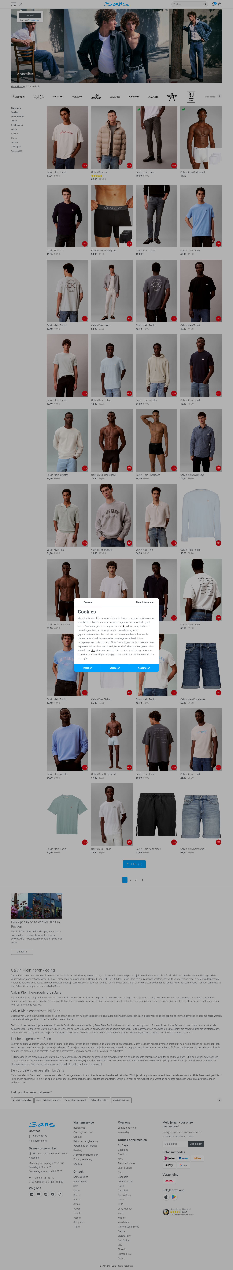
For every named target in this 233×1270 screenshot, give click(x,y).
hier (93, 650)
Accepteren (144, 668)
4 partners (128, 626)
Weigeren (115, 668)
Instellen (87, 668)
